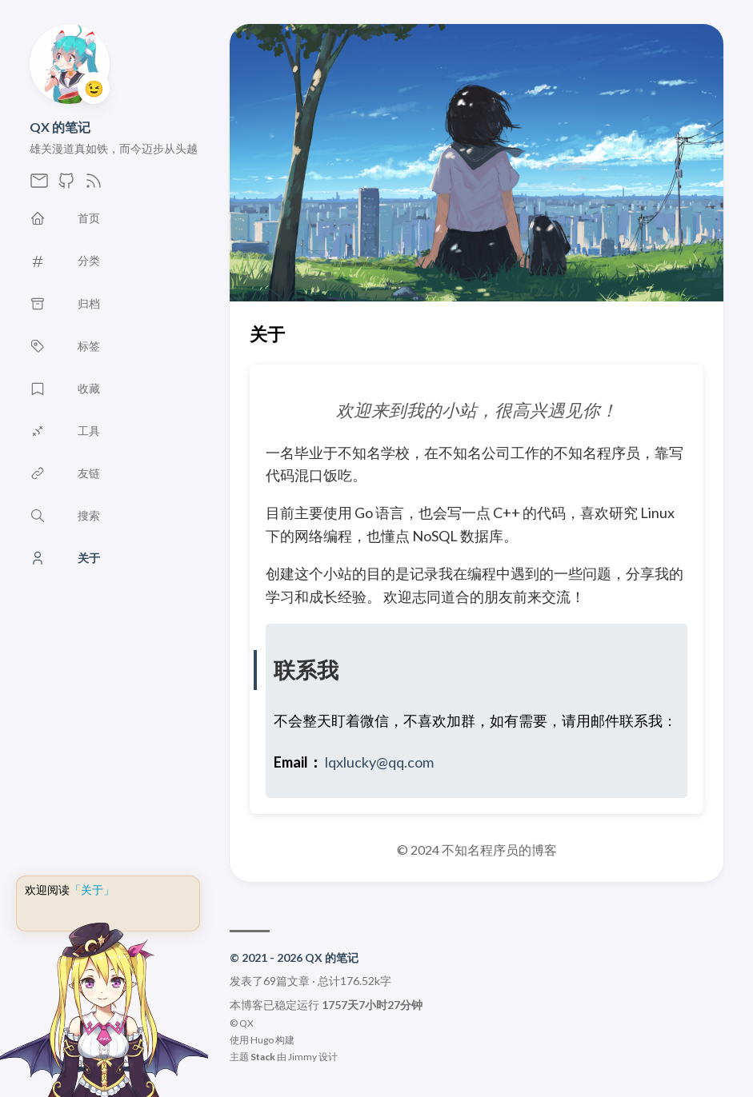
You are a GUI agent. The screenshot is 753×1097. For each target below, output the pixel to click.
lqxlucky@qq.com (379, 762)
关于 (267, 334)
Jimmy (302, 1057)
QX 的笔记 (60, 126)
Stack (262, 1057)
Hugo (262, 1040)
